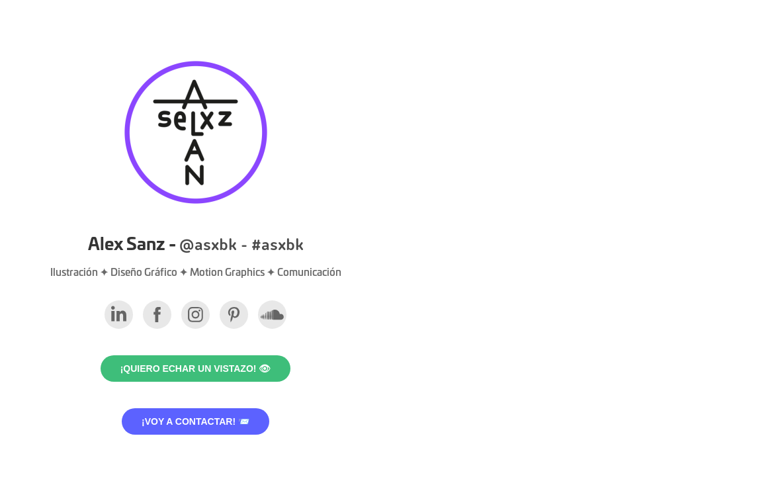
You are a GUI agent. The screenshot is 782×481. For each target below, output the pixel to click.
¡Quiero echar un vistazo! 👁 (195, 368)
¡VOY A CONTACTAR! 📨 (195, 421)
